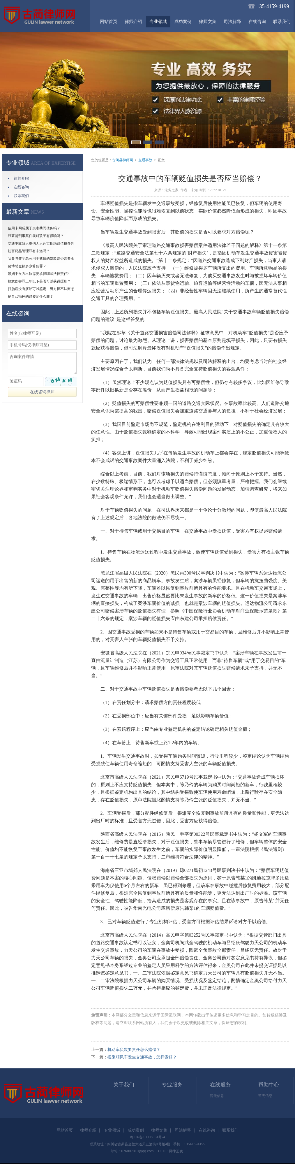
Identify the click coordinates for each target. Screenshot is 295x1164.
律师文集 (207, 21)
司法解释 (232, 21)
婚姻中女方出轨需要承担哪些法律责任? (38, 274)
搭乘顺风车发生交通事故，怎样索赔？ (142, 1057)
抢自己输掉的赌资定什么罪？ (30, 296)
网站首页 (108, 21)
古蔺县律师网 (122, 160)
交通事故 (145, 160)
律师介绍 (133, 21)
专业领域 (158, 21)
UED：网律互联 (170, 1151)
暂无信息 (217, 1096)
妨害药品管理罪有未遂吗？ (29, 251)
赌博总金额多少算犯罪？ (27, 266)
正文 (161, 160)
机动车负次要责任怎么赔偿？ (133, 1049)
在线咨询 (257, 21)
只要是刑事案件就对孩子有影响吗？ (36, 236)
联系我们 (282, 21)
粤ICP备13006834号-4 (147, 1137)
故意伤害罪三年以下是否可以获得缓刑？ (39, 281)
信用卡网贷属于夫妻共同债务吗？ (34, 228)
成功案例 (183, 21)
